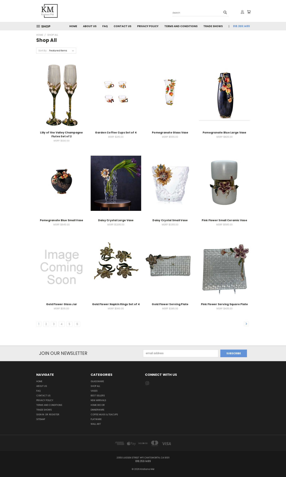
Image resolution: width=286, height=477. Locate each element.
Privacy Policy (148, 26)
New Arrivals (98, 400)
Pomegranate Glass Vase (170, 132)
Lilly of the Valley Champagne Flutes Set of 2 (61, 134)
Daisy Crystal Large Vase (116, 220)
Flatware (96, 419)
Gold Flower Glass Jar (61, 304)
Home (73, 26)
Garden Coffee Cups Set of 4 (116, 132)
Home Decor (98, 405)
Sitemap (40, 419)
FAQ (105, 26)
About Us (89, 26)
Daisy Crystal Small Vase (170, 220)
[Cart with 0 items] (249, 12)
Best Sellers (98, 395)
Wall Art (96, 423)
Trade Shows (213, 26)
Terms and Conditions (181, 26)
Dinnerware (97, 409)
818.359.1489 (241, 26)
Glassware (97, 381)
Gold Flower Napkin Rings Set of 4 (116, 304)
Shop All (95, 386)
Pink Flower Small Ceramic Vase (224, 220)
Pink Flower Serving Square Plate (224, 304)
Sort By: (42, 50)
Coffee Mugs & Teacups (104, 414)
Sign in (40, 414)
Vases (94, 390)
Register (54, 414)
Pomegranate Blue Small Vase (61, 220)
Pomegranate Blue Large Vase (224, 132)
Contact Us (122, 26)
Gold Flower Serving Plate (170, 304)
